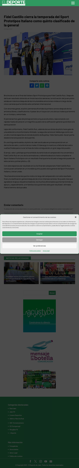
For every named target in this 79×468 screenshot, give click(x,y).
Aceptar (39, 234)
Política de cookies (35, 251)
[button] (76, 217)
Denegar (39, 240)
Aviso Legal (46, 251)
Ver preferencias (39, 246)
